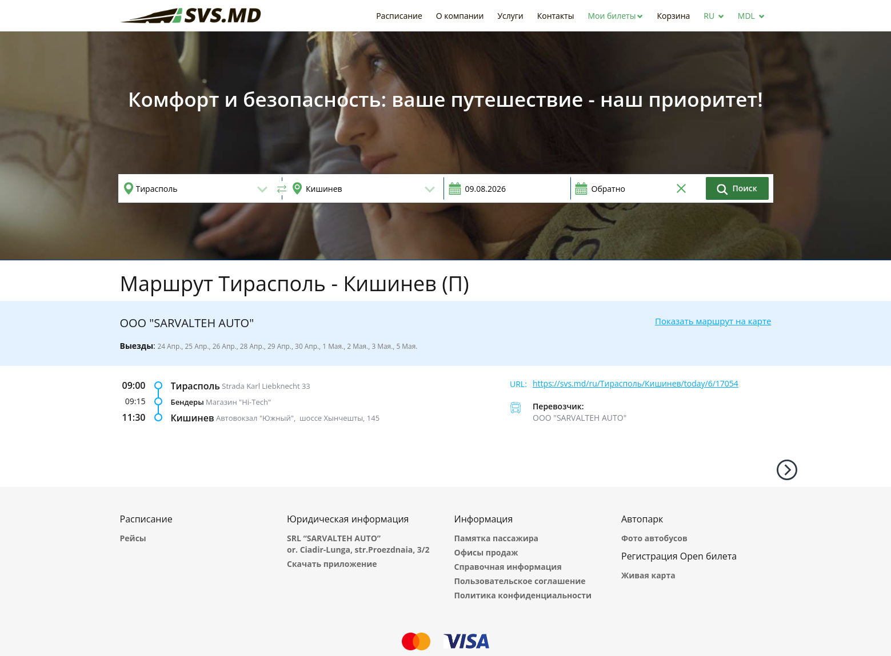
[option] (445, 145)
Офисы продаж (486, 552)
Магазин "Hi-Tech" (238, 402)
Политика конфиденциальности (523, 595)
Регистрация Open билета (679, 556)
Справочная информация (508, 566)
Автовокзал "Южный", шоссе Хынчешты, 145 (297, 418)
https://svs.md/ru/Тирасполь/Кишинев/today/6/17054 (635, 383)
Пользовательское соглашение (520, 580)
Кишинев (192, 418)
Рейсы (133, 538)
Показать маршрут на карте (713, 321)
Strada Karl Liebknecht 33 (266, 386)
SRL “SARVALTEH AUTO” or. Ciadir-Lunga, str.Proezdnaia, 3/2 (358, 544)
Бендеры (187, 402)
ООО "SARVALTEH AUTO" (579, 417)
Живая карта (648, 575)
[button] (615, 15)
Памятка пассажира (496, 538)
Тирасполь (195, 386)
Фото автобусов (654, 538)
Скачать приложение (332, 563)
